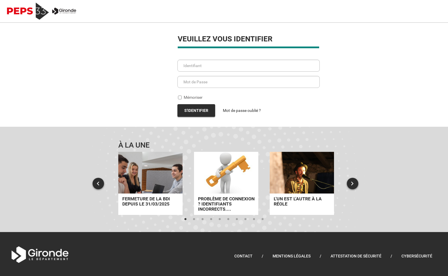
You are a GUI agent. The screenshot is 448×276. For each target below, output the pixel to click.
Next (352, 183)
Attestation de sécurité (356, 256)
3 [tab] (202, 219)
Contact (243, 256)
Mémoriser (190, 97)
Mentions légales (292, 256)
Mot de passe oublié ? (242, 110)
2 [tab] (194, 219)
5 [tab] (220, 219)
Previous (98, 183)
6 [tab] (228, 219)
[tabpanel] (150, 183)
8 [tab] (245, 219)
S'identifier (196, 110)
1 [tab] (185, 219)
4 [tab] (211, 219)
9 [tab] (254, 219)
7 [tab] (237, 219)
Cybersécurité (416, 256)
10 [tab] (262, 219)
